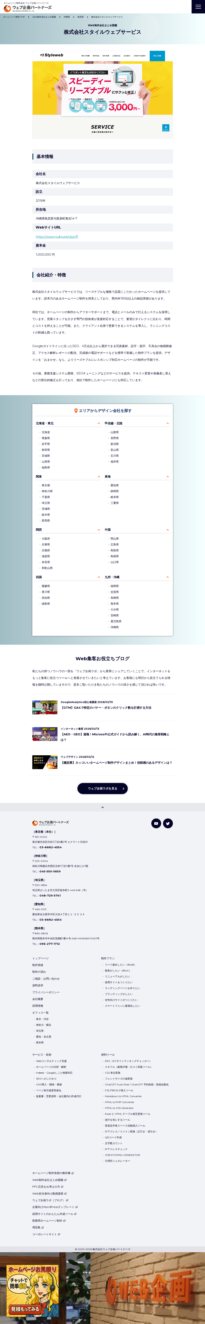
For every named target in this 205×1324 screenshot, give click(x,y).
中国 (108, 530)
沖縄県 (115, 627)
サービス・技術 (41, 1054)
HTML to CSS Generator (119, 1108)
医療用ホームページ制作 (49, 1220)
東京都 (46, 485)
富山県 (115, 449)
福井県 (115, 461)
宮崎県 (115, 615)
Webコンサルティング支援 (51, 1061)
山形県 (46, 461)
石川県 (115, 455)
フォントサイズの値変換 (119, 1078)
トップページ (40, 958)
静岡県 (115, 491)
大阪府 (46, 538)
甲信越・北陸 (113, 423)
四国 (39, 577)
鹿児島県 (116, 621)
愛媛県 (46, 586)
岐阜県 (115, 497)
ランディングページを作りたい (122, 988)
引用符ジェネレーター (117, 1160)
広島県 (115, 544)
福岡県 (115, 586)
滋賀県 (46, 556)
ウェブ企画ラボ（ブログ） (50, 1200)
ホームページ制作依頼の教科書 (53, 1173)
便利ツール (108, 1054)
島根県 (115, 556)
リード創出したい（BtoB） (120, 964)
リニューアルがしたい (117, 976)
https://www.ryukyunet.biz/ (55, 237)
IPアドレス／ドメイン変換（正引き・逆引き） (131, 1131)
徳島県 (46, 603)
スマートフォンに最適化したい (122, 1005)
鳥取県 (115, 550)
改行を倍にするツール (117, 1119)
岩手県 (46, 444)
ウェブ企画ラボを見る (102, 788)
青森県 (46, 438)
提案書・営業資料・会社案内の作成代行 (58, 1096)
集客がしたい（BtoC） (118, 970)
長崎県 (115, 597)
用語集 (38, 1227)
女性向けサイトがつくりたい (121, 999)
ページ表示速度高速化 (48, 1090)
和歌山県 (47, 568)
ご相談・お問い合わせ (46, 978)
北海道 (46, 432)
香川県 (46, 591)
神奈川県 (47, 491)
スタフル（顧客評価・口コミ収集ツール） (129, 1066)
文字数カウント (114, 1143)
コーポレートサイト (46, 1234)
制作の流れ (39, 971)
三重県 (115, 503)
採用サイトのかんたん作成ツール (54, 1214)
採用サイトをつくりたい (119, 982)
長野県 (115, 438)
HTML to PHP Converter (119, 1102)
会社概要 (37, 999)
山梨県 (115, 432)
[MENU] (198, 6)
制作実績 (37, 965)
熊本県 (115, 603)
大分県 (115, 609)
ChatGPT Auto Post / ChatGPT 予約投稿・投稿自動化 (137, 1084)
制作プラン (108, 958)
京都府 (46, 550)
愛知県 (115, 485)
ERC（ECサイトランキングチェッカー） (128, 1061)
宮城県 (46, 455)
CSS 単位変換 (112, 1072)
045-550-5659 (50, 871)
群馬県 (46, 520)
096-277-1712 (49, 943)
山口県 (115, 562)
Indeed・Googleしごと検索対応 (54, 1072)
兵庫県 (46, 544)
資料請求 (37, 985)
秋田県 (46, 449)
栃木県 (46, 514)
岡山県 (115, 538)
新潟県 (115, 444)
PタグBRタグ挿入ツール (119, 1090)
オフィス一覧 (40, 1012)
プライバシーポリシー (46, 992)
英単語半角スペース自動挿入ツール (125, 1125)
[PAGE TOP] (102, 807)
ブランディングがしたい (119, 994)
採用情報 (37, 1005)
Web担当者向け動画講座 (49, 1193)
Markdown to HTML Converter (123, 1096)
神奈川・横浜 (43, 1024)
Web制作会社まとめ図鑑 (49, 1180)
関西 (39, 530)
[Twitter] (168, 823)
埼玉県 (46, 503)
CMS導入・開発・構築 (49, 1084)
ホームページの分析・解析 (51, 1066)
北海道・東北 (45, 423)
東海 (108, 476)
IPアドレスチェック (116, 1149)
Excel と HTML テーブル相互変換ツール (127, 1113)
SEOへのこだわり (46, 1078)
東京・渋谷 (42, 1019)
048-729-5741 (50, 895)
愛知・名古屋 (43, 1036)
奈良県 (46, 562)
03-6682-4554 (50, 847)
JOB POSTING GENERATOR (122, 1155)
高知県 (46, 597)
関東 (39, 476)
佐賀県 (115, 591)
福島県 (46, 467)
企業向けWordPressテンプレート (55, 1207)
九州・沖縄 (112, 577)
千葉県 (46, 497)
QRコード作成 (113, 1137)
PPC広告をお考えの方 (47, 1186)
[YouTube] (156, 823)
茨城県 (46, 508)
